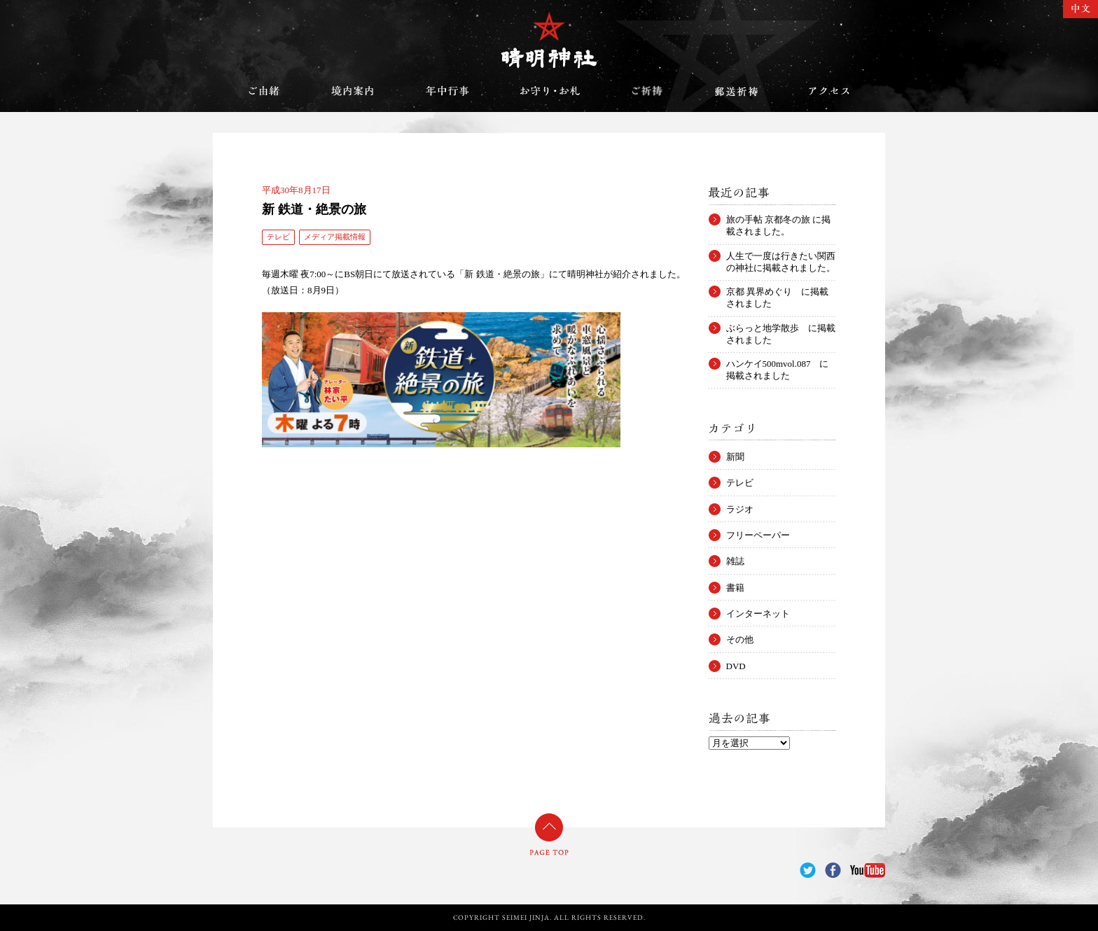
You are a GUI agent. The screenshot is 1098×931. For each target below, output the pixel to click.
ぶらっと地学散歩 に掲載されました (780, 328)
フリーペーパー (758, 535)
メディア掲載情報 (335, 236)
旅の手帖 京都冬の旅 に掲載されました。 (778, 219)
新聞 (735, 456)
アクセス (829, 91)
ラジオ (739, 509)
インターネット (758, 613)
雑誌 (735, 561)
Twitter (808, 870)
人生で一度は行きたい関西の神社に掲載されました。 (780, 256)
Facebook (833, 870)
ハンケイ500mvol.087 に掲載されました (777, 364)
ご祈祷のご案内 (647, 91)
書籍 (735, 587)
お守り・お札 (550, 91)
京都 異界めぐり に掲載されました (777, 292)
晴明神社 (549, 39)
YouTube (867, 870)
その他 (739, 639)
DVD (736, 666)
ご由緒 (264, 91)
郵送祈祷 (736, 91)
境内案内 (353, 91)
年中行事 (447, 91)
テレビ (278, 236)
